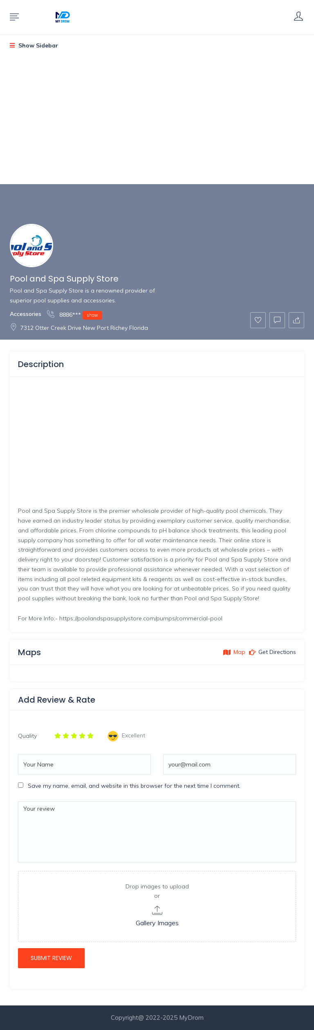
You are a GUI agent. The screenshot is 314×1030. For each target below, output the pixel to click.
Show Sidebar (34, 45)
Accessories (25, 314)
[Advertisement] (157, 123)
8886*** (74, 314)
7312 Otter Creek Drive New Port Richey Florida (79, 327)
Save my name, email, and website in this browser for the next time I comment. (134, 785)
